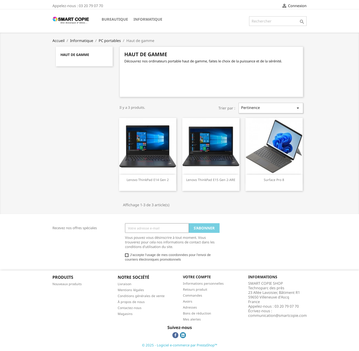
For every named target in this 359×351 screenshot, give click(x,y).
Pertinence (271, 108)
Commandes (192, 295)
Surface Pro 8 (274, 180)
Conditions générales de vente (141, 296)
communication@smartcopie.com (277, 315)
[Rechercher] (278, 21)
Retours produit (195, 289)
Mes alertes (192, 319)
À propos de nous (131, 302)
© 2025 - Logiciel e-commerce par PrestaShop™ (179, 345)
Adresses (190, 307)
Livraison (124, 284)
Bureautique (115, 19)
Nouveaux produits (67, 284)
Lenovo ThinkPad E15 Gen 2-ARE (210, 180)
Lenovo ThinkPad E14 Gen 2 (148, 180)
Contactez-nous (129, 308)
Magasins (125, 314)
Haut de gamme (74, 54)
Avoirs (187, 301)
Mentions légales (131, 290)
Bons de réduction (197, 313)
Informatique (147, 19)
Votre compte (197, 276)
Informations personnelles (203, 283)
